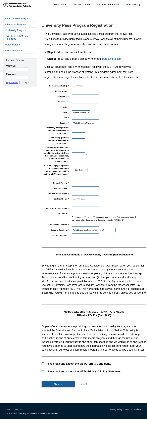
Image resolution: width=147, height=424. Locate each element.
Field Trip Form (14, 50)
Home (7, 409)
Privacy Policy (116, 409)
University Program (16, 30)
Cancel (83, 384)
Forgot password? (12, 83)
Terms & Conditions (133, 409)
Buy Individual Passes (108, 4)
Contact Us (17, 409)
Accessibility (134, 4)
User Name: (11, 66)
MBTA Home (60, 4)
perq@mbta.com (111, 58)
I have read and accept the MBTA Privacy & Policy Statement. (83, 371)
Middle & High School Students (17, 37)
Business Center (82, 4)
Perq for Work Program (18, 18)
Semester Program (16, 24)
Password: (11, 74)
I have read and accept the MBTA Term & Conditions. (78, 363)
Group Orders (13, 44)
